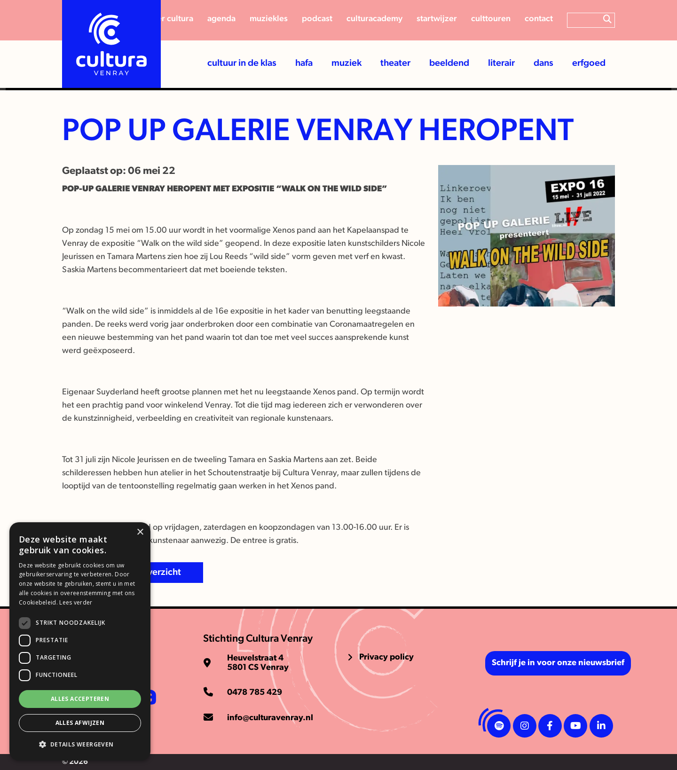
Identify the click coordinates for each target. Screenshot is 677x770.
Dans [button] (543, 63)
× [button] (139, 532)
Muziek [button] (346, 63)
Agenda (221, 19)
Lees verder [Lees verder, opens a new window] (75, 602)
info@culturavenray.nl (270, 718)
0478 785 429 (254, 692)
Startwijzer (437, 19)
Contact (539, 19)
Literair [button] (501, 63)
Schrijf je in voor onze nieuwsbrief (558, 663)
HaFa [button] (304, 63)
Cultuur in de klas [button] (241, 63)
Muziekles (269, 19)
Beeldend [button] (449, 63)
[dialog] (79, 641)
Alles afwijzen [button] (80, 723)
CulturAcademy (374, 19)
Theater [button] (395, 63)
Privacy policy (386, 657)
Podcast (317, 19)
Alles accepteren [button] (80, 699)
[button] (80, 744)
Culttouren (491, 19)
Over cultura (170, 19)
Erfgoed (589, 63)
